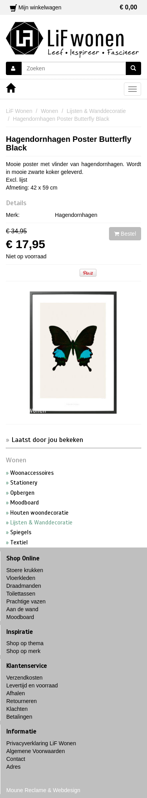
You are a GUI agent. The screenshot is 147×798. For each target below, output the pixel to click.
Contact (15, 759)
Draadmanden (23, 586)
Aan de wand (22, 609)
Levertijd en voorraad (32, 685)
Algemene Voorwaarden (35, 751)
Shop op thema (25, 643)
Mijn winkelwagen (73, 7)
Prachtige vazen (25, 601)
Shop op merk (23, 651)
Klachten (16, 709)
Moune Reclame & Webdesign (43, 790)
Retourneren (21, 701)
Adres (13, 767)
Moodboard (20, 617)
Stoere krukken (24, 570)
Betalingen (19, 717)
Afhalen (15, 693)
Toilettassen (20, 593)
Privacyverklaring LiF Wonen (41, 743)
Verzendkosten (24, 678)
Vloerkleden (20, 578)
